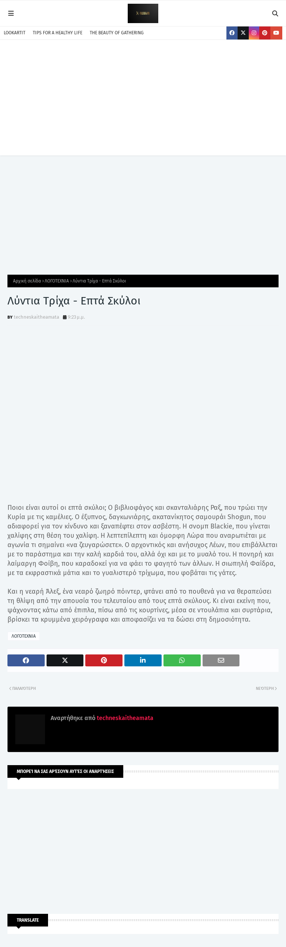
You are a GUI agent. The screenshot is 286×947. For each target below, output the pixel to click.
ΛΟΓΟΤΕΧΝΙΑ (57, 281)
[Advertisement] (143, 103)
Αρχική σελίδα (27, 281)
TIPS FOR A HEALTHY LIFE (57, 32)
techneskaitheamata (36, 317)
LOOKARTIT (14, 32)
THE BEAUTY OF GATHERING (117, 32)
